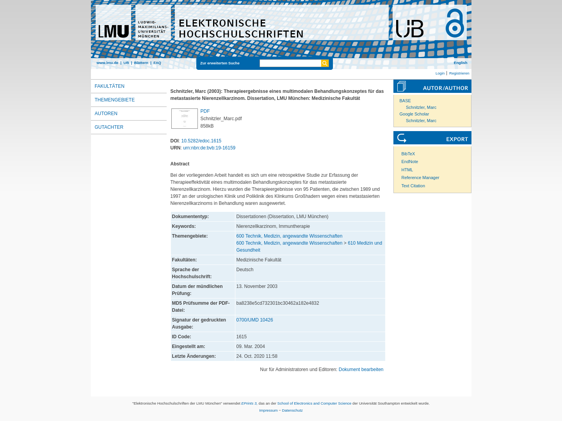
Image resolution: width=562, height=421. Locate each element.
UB (126, 62)
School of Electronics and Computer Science (314, 403)
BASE (405, 100)
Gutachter (109, 127)
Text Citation (413, 185)
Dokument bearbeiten (361, 369)
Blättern (141, 62)
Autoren (106, 113)
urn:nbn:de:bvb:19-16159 (209, 148)
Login (440, 73)
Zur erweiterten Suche (220, 63)
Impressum (268, 410)
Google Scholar (414, 114)
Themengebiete (115, 100)
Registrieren (459, 73)
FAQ (157, 62)
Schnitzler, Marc (421, 107)
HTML (407, 169)
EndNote (410, 161)
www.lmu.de (108, 62)
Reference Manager (420, 177)
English (461, 62)
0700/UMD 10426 (255, 320)
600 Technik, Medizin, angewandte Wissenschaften (290, 236)
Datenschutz (292, 410)
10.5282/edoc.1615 (201, 141)
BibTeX (408, 153)
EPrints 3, (249, 403)
